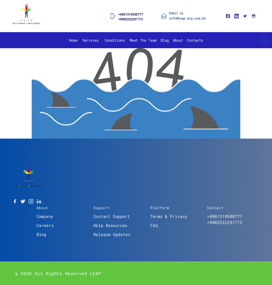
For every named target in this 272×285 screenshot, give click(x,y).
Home (73, 40)
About (178, 40)
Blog (165, 40)
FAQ (154, 225)
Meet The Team (143, 40)
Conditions (115, 40)
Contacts (195, 40)
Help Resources (110, 225)
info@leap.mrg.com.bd (187, 18)
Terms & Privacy (168, 216)
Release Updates (111, 234)
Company (44, 216)
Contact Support (111, 216)
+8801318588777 (130, 14)
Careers (45, 225)
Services (91, 40)
